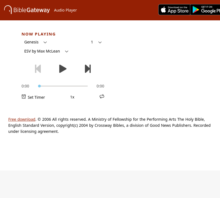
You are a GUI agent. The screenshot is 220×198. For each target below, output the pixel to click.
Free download (21, 119)
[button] (35, 42)
